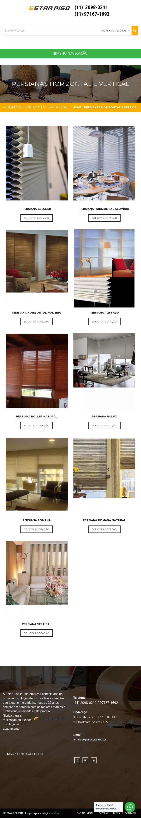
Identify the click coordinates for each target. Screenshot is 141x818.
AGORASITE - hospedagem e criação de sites (35, 813)
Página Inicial (85, 813)
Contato (130, 813)
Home (77, 107)
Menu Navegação (71, 53)
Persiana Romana (37, 520)
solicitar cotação (36, 217)
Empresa (103, 813)
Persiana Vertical (36, 624)
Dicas (116, 813)
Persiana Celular (37, 209)
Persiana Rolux (104, 416)
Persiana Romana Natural (104, 520)
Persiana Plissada (104, 312)
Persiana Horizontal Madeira (36, 312)
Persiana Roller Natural (36, 416)
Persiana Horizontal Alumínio (104, 209)
